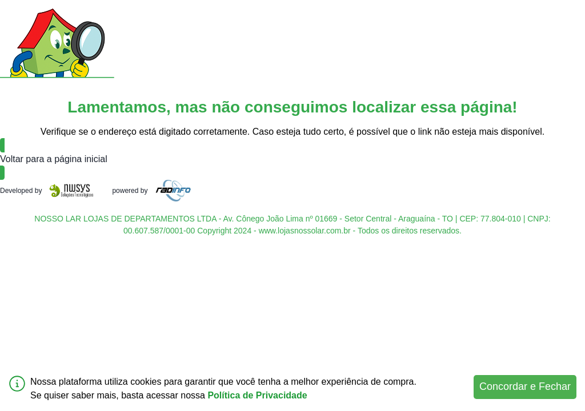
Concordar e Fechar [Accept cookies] (525, 386)
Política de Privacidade (257, 395)
